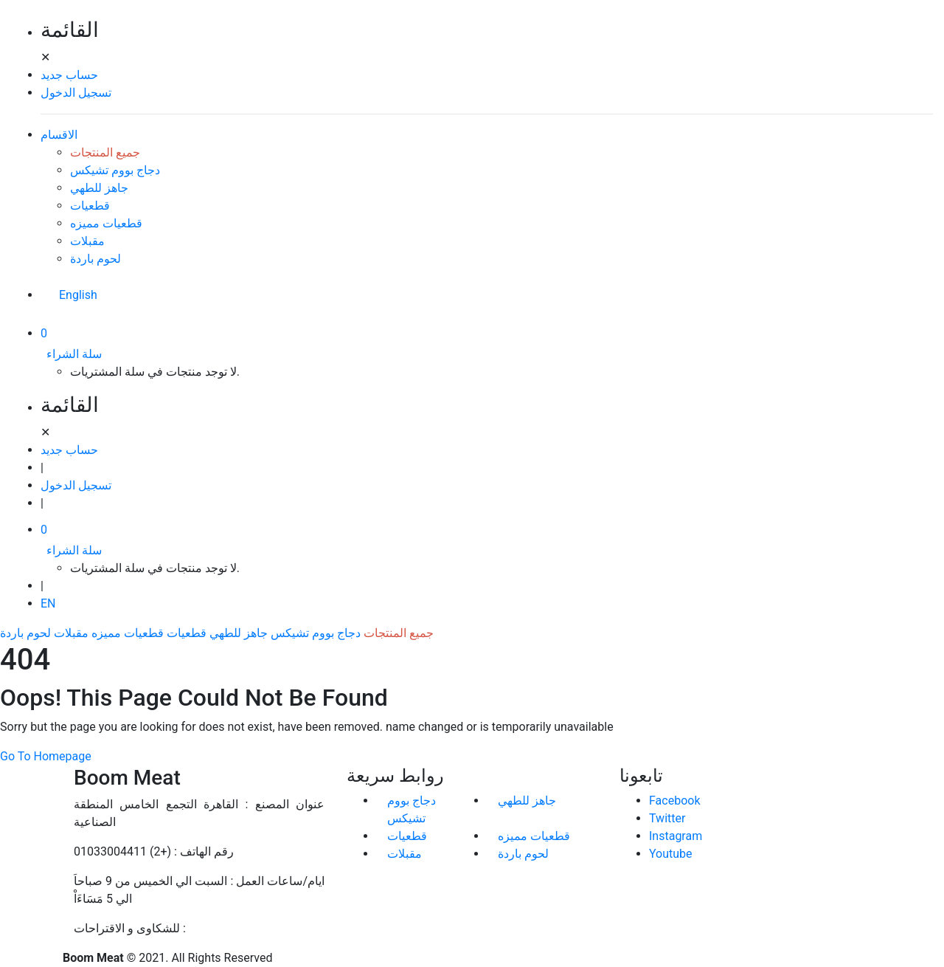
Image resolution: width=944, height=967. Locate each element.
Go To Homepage (45, 756)
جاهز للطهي (99, 188)
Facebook (674, 801)
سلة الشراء (74, 354)
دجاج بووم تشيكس (115, 170)
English (78, 295)
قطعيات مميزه (106, 223)
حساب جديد (69, 75)
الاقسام (59, 135)
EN (48, 603)
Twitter (667, 818)
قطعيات (90, 206)
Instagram (675, 836)
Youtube (671, 854)
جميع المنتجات (105, 152)
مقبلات (87, 241)
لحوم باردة (95, 259)
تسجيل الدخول (76, 93)
